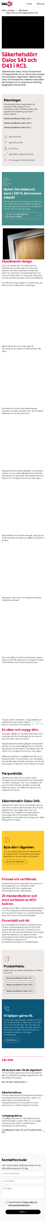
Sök (29, 3)
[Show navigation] (40, 4)
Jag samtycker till (21, 1203)
